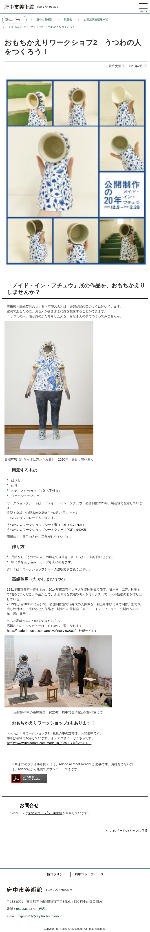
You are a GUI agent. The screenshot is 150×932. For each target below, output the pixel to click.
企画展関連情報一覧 (96, 19)
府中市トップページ (89, 874)
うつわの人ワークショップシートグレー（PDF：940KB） (48, 529)
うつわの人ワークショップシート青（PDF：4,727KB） (46, 525)
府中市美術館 (44, 19)
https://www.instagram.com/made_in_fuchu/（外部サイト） (49, 743)
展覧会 (68, 19)
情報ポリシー (56, 874)
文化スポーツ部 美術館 (45, 813)
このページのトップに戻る (129, 830)
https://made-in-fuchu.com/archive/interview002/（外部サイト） (52, 631)
